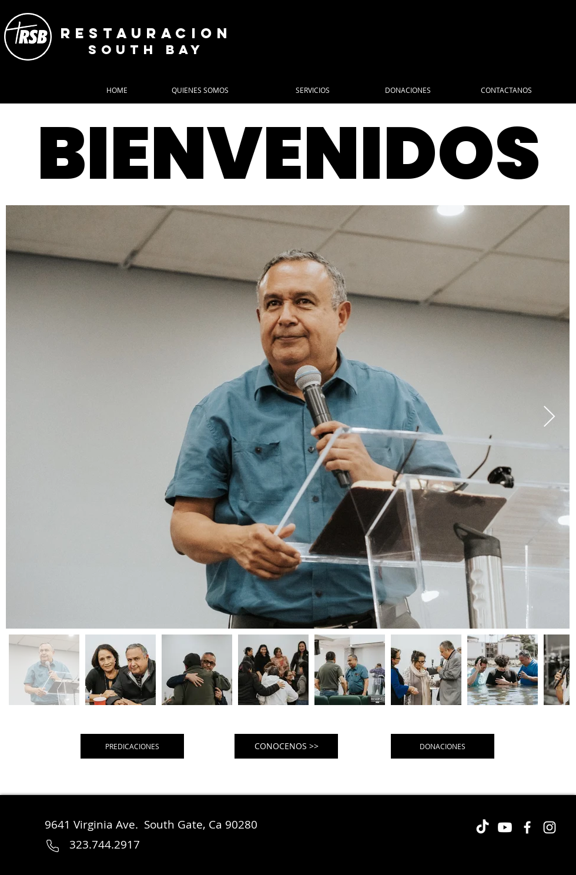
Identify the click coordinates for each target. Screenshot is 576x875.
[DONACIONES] (442, 746)
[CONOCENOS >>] (286, 746)
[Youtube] (505, 827)
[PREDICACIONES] (132, 746)
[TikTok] (482, 827)
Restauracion (146, 33)
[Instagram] (549, 827)
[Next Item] (549, 417)
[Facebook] (527, 827)
